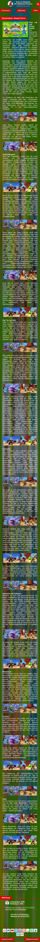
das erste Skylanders (18, 803)
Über (36, 10)
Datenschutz (32, 939)
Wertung (6, 897)
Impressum (7, 939)
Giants (27, 378)
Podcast (6, 10)
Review (21, 10)
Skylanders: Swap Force (13, 18)
